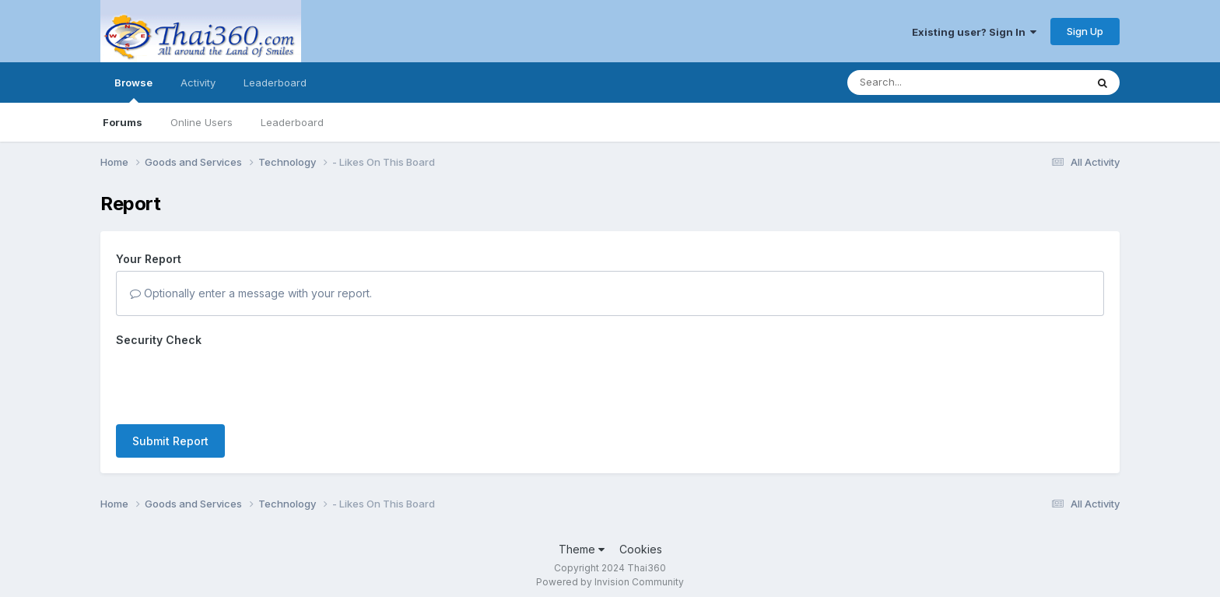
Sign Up (1085, 31)
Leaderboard (292, 122)
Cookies (640, 549)
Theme (582, 549)
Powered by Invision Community (610, 582)
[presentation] (234, 382)
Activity (198, 82)
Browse (133, 89)
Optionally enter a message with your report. (251, 293)
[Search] (924, 82)
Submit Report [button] (170, 441)
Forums (122, 122)
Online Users (201, 122)
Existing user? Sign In (974, 32)
